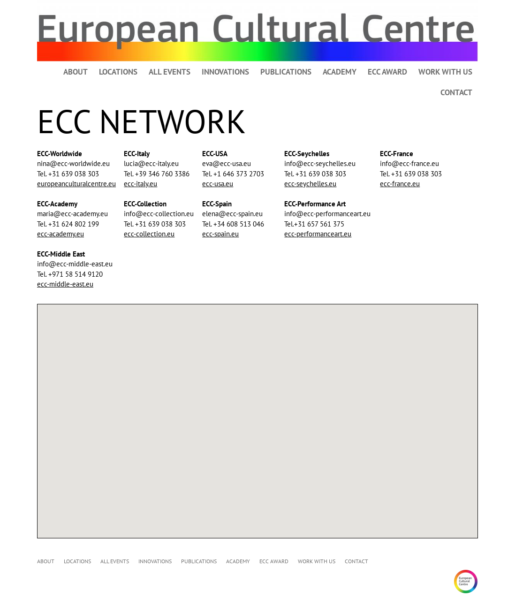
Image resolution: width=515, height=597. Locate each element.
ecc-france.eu (400, 183)
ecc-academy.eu (60, 233)
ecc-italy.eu (140, 183)
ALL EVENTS (169, 72)
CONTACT (456, 92)
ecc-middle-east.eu (65, 284)
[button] (286, 382)
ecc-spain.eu (220, 233)
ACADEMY (339, 72)
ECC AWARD (387, 72)
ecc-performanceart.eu (317, 233)
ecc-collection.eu (149, 233)
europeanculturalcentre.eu (76, 183)
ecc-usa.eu (217, 183)
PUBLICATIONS (285, 72)
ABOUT (75, 72)
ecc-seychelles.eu (310, 183)
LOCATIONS (118, 72)
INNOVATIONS (225, 72)
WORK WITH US (445, 72)
